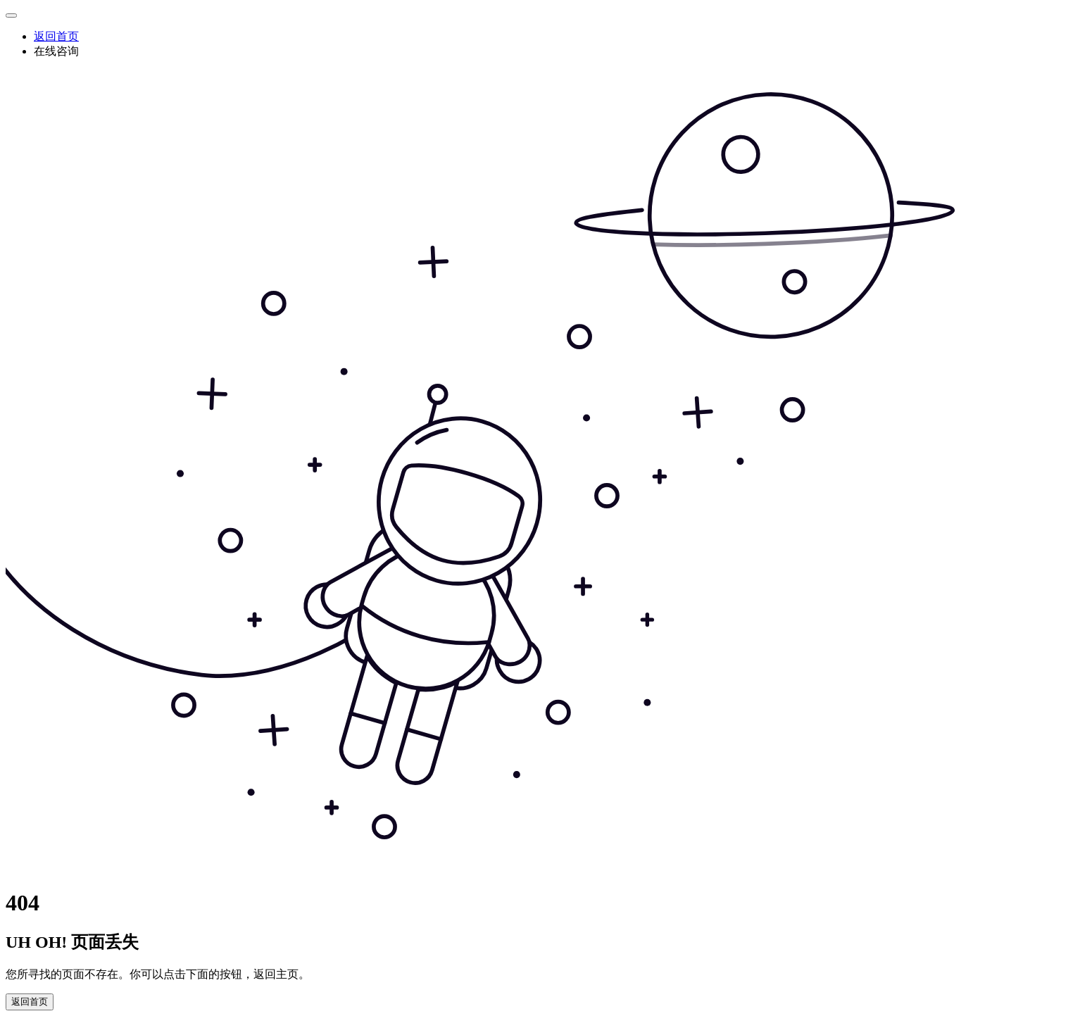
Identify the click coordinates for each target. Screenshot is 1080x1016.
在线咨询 (56, 51)
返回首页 (56, 36)
